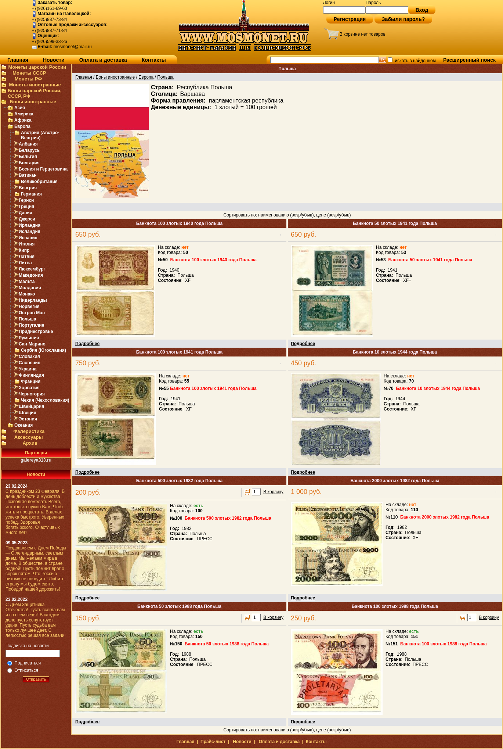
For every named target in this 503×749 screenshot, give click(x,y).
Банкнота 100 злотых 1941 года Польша (179, 352)
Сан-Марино (32, 344)
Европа (22, 126)
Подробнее (87, 343)
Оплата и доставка (103, 60)
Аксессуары (28, 437)
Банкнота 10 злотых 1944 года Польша (395, 352)
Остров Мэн (32, 312)
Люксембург (32, 269)
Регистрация (350, 19)
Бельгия (28, 156)
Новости (54, 60)
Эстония (28, 419)
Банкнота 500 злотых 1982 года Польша (179, 480)
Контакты (154, 60)
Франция (30, 381)
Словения (29, 362)
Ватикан (28, 175)
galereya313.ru (36, 460)
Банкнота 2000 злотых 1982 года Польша (394, 480)
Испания (28, 237)
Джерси (27, 219)
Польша (27, 319)
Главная (17, 60)
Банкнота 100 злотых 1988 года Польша (395, 606)
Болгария (29, 162)
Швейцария (31, 406)
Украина (27, 369)
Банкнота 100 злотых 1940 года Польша (179, 223)
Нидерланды (33, 300)
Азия (19, 107)
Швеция (27, 412)
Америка (23, 114)
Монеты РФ (28, 79)
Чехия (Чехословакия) (45, 400)
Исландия (29, 231)
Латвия (27, 256)
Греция (26, 206)
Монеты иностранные (35, 84)
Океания (23, 425)
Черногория (32, 394)
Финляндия (31, 375)
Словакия (29, 356)
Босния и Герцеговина (43, 169)
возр (296, 215)
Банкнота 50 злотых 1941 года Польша (395, 223)
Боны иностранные (33, 101)
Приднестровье (36, 331)
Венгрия (28, 187)
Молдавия (30, 287)
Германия (31, 194)
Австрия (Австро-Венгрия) (40, 135)
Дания (25, 212)
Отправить (36, 679)
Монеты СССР (29, 73)
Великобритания (39, 181)
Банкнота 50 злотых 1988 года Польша (179, 606)
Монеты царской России (37, 67)
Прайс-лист (212, 741)
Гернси (26, 200)
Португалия (31, 325)
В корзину (273, 491)
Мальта (27, 281)
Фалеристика (28, 431)
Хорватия (29, 387)
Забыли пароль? (403, 19)
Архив (30, 443)
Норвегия (29, 306)
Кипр (24, 250)
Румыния (29, 337)
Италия (27, 244)
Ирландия (29, 225)
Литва (25, 262)
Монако (27, 294)
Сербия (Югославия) (43, 350)
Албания (28, 144)
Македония (31, 275)
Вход (422, 10)
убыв (307, 215)
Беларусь (29, 150)
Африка (23, 120)
